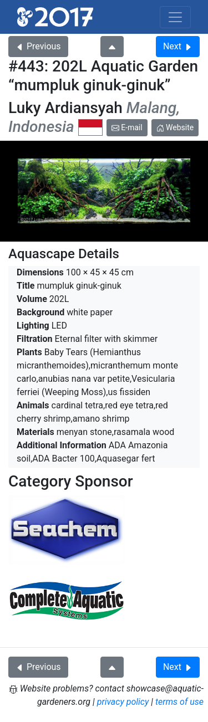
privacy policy (123, 702)
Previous (38, 46)
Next (177, 46)
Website (175, 127)
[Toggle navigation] (175, 17)
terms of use (179, 702)
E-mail (127, 127)
